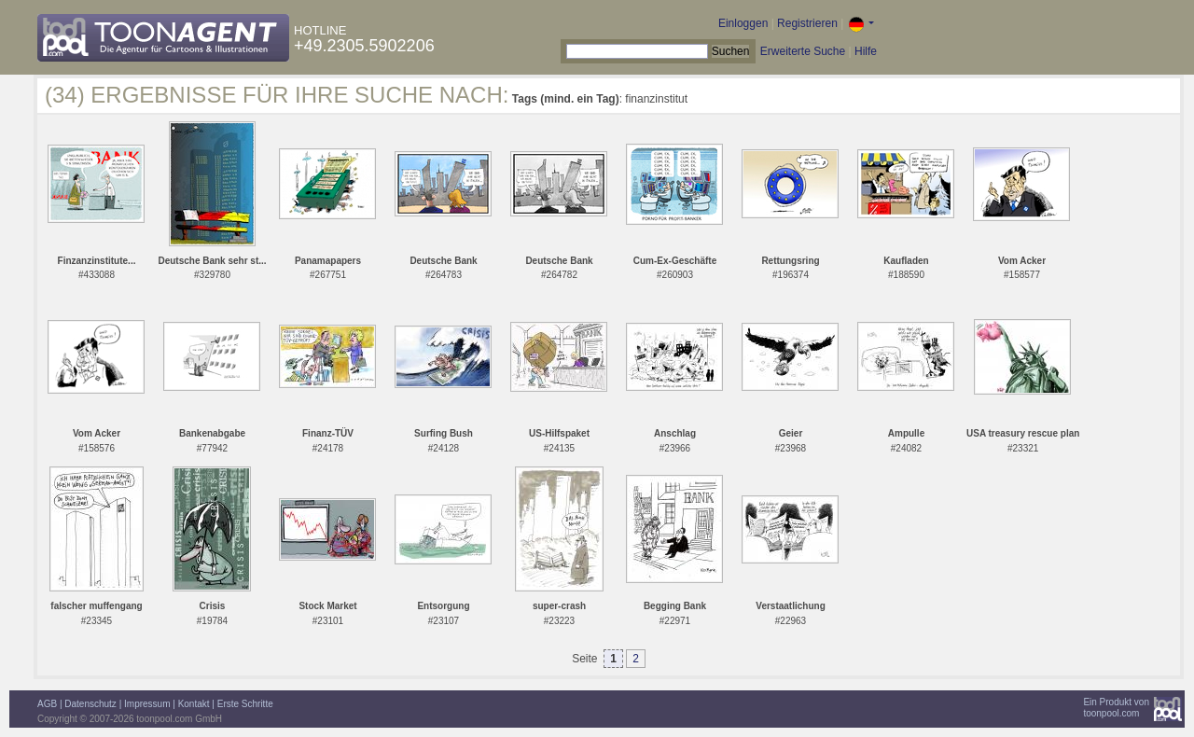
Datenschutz (90, 704)
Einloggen (743, 23)
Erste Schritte (245, 704)
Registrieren (807, 23)
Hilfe (865, 51)
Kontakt (194, 704)
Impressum (147, 704)
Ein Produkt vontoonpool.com (1116, 707)
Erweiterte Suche (802, 51)
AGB (47, 704)
